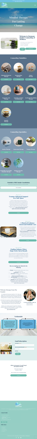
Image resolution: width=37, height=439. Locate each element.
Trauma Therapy (31, 149)
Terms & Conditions (22, 435)
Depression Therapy (18, 149)
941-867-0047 (20, 1)
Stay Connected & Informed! (21, 347)
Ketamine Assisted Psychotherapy (18, 98)
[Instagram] (18, 438)
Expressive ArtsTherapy (6, 98)
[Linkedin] (21, 438)
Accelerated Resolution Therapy (31, 98)
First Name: (18, 343)
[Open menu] (35, 5)
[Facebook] (16, 438)
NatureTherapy (31, 76)
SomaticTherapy (6, 121)
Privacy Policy (17, 435)
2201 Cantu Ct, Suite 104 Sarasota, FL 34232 (18, 0)
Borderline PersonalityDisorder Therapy (6, 171)
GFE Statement (28, 435)
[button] (1, 324)
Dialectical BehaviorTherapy (6, 76)
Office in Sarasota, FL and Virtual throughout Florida (18, 366)
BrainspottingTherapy (18, 76)
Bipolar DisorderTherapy (18, 171)
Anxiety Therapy (6, 149)
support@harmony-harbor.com (6, 419)
